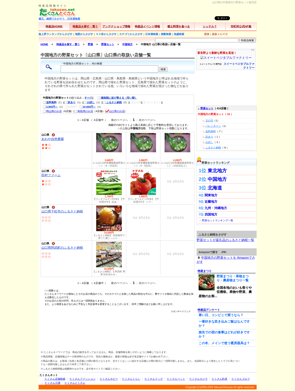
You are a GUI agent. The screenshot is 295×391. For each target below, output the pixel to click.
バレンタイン (213, 125)
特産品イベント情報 (147, 26)
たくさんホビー (109, 378)
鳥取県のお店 (83, 111)
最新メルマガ (220, 34)
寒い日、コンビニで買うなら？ (221, 315)
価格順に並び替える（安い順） (115, 97)
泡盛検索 (179, 34)
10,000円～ (87, 106)
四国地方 (211, 214)
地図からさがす (84, 34)
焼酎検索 (166, 34)
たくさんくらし (131, 378)
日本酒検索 (151, 34)
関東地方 (211, 195)
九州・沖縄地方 (216, 208)
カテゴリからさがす (131, 34)
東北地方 (217, 170)
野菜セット (206, 108)
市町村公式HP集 (241, 26)
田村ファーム (51, 175)
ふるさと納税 (112, 102)
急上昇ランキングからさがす (55, 34)
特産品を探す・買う (85, 26)
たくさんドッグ (154, 378)
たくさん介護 (52, 382)
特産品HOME (54, 26)
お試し (89, 102)
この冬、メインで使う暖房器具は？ (224, 343)
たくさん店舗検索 (55, 378)
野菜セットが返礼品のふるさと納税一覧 (225, 240)
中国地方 (217, 179)
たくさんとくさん (75, 382)
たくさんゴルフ (241, 378)
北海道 (215, 187)
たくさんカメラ (198, 378)
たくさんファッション (83, 378)
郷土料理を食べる (178, 26)
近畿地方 (211, 201)
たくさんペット (176, 378)
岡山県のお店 (52, 111)
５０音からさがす (106, 34)
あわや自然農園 (52, 139)
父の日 (209, 120)
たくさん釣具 (219, 378)
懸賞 (206, 34)
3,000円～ (50, 106)
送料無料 (50, 102)
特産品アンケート (209, 309)
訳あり (70, 102)
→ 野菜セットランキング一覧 (216, 220)
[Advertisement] (117, 322)
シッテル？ (210, 26)
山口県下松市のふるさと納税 (62, 211)
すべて (88, 97)
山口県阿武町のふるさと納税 (62, 247)
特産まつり (205, 271)
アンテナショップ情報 (116, 26)
